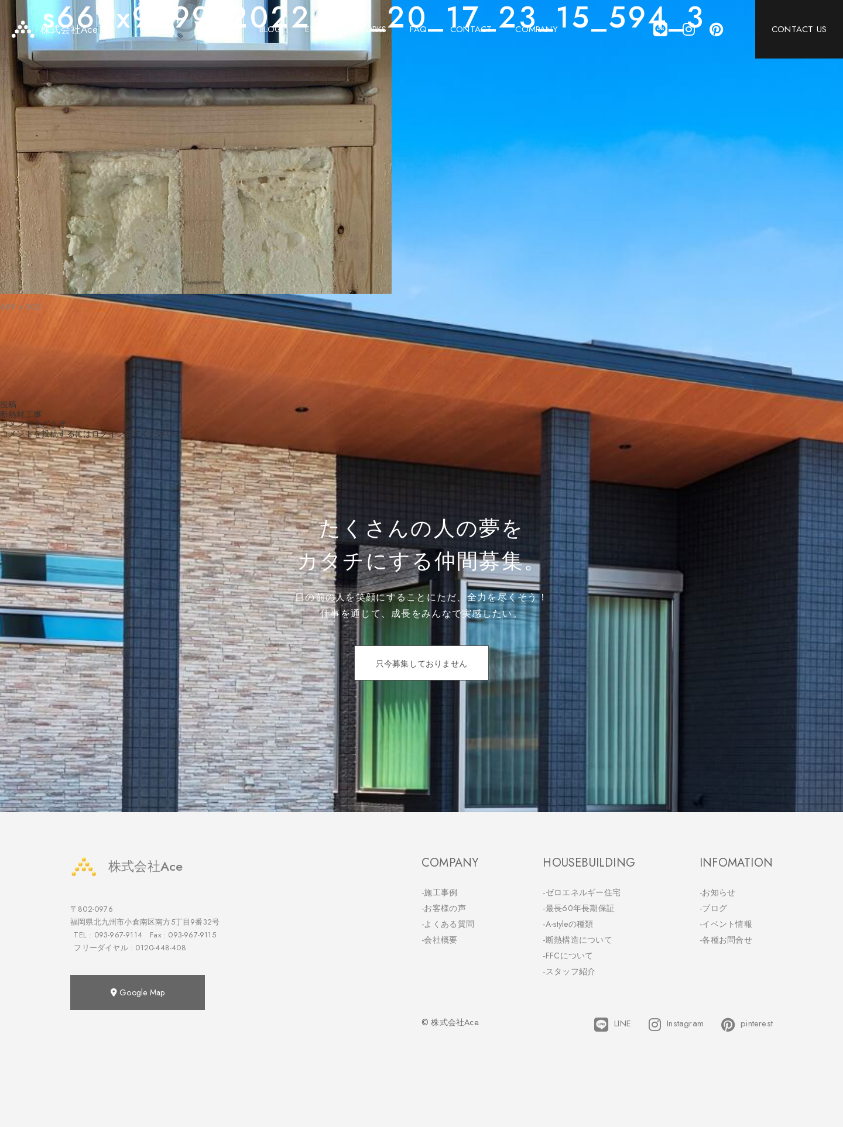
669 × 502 (20, 306)
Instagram (676, 1025)
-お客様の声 (444, 908)
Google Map (138, 992)
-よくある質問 (448, 924)
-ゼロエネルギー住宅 (582, 892)
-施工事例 (440, 892)
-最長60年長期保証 (579, 908)
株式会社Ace (126, 866)
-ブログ (713, 908)
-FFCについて (568, 955)
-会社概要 (440, 940)
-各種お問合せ (726, 940)
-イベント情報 (726, 924)
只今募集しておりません (421, 663)
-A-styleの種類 (568, 924)
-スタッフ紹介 (569, 971)
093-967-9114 (118, 934)
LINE (612, 1025)
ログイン (108, 433)
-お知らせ (718, 892)
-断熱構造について (577, 940)
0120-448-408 (160, 947)
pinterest (747, 1025)
